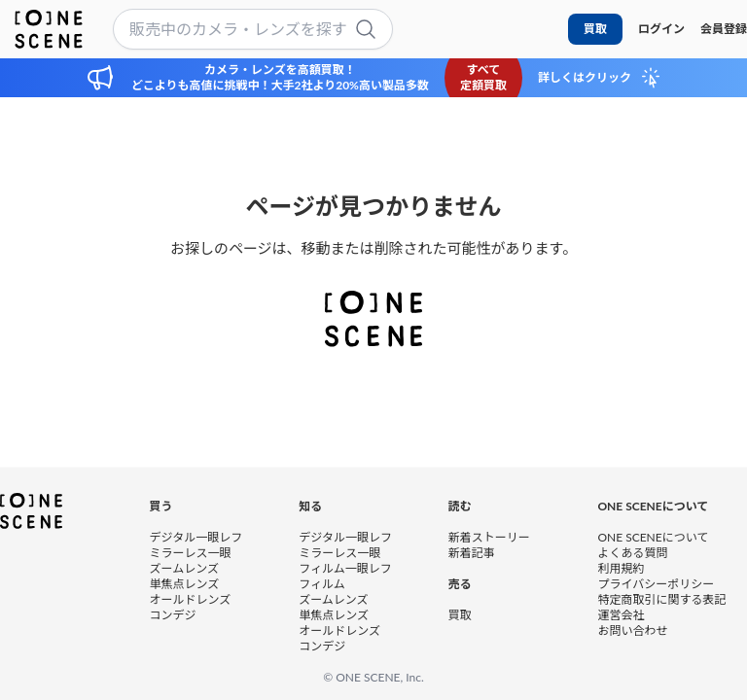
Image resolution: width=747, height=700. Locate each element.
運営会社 (620, 614)
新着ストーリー (489, 536)
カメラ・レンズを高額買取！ (280, 69)
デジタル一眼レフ (196, 536)
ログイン (661, 28)
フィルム (322, 583)
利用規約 (620, 567)
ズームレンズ (184, 567)
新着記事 (471, 551)
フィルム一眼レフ (345, 567)
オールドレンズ (190, 598)
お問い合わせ (632, 629)
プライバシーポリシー (655, 583)
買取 (595, 28)
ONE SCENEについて (652, 536)
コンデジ (173, 614)
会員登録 (723, 28)
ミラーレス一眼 (190, 551)
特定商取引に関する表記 (661, 598)
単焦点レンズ (185, 583)
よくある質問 (632, 551)
